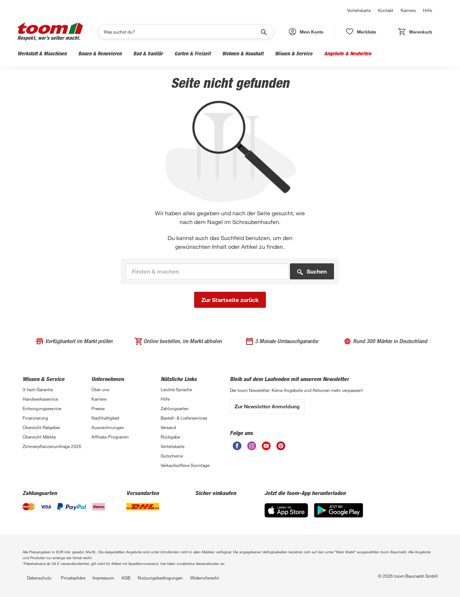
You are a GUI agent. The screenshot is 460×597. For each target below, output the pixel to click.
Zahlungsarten (175, 408)
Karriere (408, 10)
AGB (125, 578)
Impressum (103, 578)
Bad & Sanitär (148, 53)
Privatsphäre (73, 578)
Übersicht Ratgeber (41, 427)
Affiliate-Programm (110, 437)
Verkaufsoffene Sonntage (185, 465)
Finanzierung (35, 418)
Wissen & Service (293, 53)
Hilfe (427, 10)
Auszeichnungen (107, 427)
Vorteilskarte (359, 10)
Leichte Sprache (176, 389)
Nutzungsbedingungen (160, 578)
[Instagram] (251, 448)
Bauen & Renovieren (100, 53)
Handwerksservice (40, 399)
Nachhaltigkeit (105, 418)
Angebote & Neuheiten (347, 53)
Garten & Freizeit (192, 53)
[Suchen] (181, 32)
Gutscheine (172, 456)
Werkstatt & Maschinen (42, 53)
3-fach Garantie (38, 389)
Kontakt (385, 10)
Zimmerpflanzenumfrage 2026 (52, 446)
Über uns (100, 389)
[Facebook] (237, 448)
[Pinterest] (280, 448)
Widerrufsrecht (204, 578)
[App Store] (286, 515)
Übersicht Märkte (39, 437)
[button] (306, 31)
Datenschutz (39, 578)
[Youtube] (266, 448)
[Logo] (50, 31)
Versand (168, 427)
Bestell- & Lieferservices (184, 418)
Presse (98, 408)
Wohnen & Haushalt (242, 53)
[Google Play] (338, 515)
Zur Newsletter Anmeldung (267, 406)
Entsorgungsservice (42, 408)
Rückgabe (170, 437)
